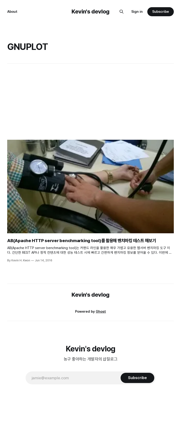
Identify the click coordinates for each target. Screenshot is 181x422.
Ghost (101, 311)
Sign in (137, 12)
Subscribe (160, 12)
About (12, 12)
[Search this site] (121, 11)
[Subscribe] (137, 378)
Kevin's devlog (90, 11)
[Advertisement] (91, 101)
